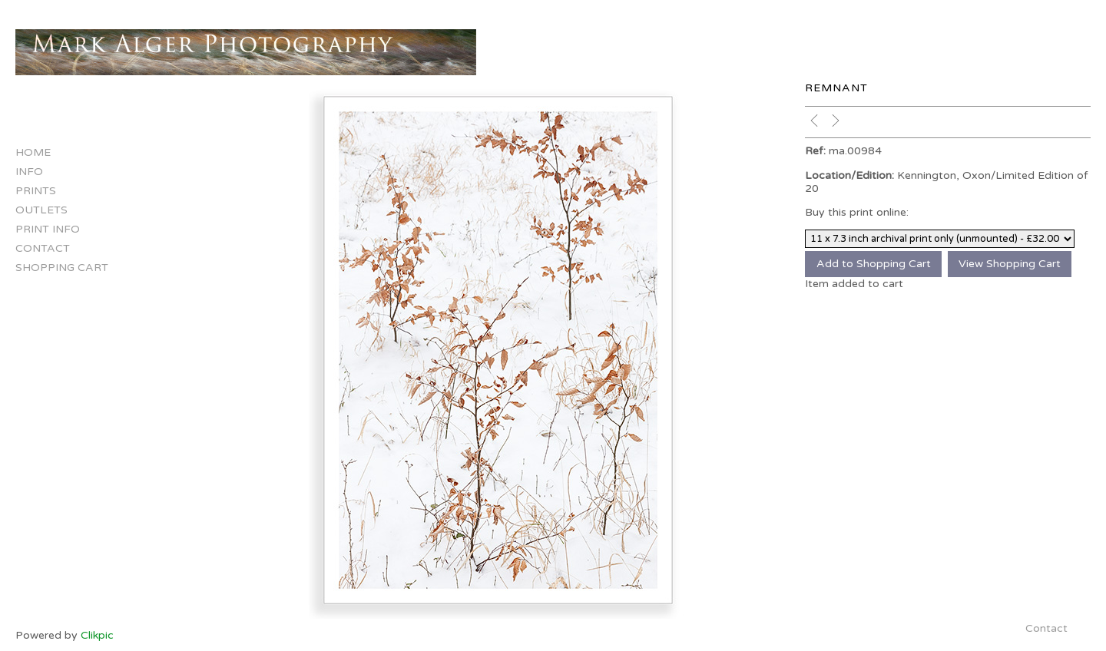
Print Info (47, 229)
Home (33, 152)
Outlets (41, 209)
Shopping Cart (61, 267)
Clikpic (97, 635)
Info (29, 171)
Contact (42, 248)
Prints (35, 190)
